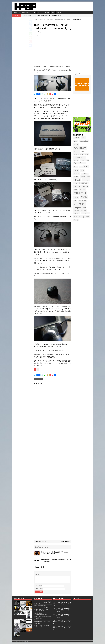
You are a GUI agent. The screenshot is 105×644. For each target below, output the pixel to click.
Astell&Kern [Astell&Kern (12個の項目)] (80, 147)
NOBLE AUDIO (38, 379)
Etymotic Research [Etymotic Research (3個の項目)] (80, 163)
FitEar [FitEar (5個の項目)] (76, 170)
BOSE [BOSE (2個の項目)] (86, 154)
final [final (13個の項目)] (86, 166)
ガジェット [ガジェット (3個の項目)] (85, 213)
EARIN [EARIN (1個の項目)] (87, 160)
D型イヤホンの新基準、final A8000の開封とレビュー (62, 621)
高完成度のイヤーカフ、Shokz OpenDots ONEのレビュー (41, 610)
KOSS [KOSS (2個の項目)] (75, 183)
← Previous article (40, 541)
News (33, 12)
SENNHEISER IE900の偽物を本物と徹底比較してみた (42, 602)
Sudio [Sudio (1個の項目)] (75, 200)
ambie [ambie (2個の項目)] (75, 141)
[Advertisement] (52, 52)
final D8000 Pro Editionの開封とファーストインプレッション (62, 609)
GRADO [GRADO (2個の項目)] (76, 177)
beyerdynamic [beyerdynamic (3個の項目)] (78, 154)
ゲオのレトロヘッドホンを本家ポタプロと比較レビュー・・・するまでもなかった (42, 618)
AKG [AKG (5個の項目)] (83, 137)
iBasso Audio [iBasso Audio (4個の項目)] (85, 177)
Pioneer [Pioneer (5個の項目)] (83, 189)
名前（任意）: (38, 585)
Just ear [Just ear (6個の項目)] (86, 180)
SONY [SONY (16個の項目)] (84, 197)
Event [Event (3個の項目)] (75, 167)
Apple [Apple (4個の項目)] (76, 144)
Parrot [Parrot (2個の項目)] (75, 189)
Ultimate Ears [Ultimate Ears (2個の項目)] (82, 200)
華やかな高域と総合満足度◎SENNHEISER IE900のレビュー (41, 606)
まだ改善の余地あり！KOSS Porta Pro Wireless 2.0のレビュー (42, 613)
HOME (15, 12)
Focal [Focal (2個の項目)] (82, 170)
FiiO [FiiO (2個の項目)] (81, 167)
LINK (53, 12)
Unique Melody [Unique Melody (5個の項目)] (80, 207)
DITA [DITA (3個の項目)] (82, 160)
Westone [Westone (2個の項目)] (76, 210)
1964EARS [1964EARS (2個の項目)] (76, 138)
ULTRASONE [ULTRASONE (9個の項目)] (80, 204)
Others (47, 12)
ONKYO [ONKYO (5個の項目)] (77, 186)
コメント (37, 575)
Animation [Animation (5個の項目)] (84, 141)
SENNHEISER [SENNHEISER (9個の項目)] (80, 193)
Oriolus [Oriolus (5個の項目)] (85, 186)
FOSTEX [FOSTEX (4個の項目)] (77, 173)
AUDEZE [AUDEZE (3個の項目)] (76, 151)
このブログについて (24, 12)
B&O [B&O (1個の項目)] (83, 151)
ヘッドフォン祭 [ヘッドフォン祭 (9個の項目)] (81, 216)
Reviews (40, 12)
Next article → (65, 541)
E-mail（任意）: (39, 588)
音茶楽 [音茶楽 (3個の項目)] (76, 220)
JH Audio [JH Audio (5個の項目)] (77, 180)
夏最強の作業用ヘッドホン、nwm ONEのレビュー (42, 622)
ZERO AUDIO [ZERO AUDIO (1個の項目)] (76, 213)
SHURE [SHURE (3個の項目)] (76, 198)
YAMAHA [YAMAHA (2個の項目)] (83, 210)
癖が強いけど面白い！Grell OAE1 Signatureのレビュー (42, 626)
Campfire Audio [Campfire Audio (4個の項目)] (79, 157)
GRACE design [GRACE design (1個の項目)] (85, 173)
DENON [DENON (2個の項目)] (76, 160)
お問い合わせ (60, 12)
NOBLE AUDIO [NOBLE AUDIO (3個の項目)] (84, 183)
